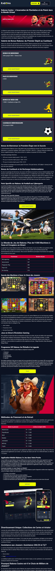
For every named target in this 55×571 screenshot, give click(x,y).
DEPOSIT (27, 482)
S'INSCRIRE (33, 2)
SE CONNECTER (44, 2)
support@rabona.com (11, 555)
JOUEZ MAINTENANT (14, 67)
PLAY (27, 369)
